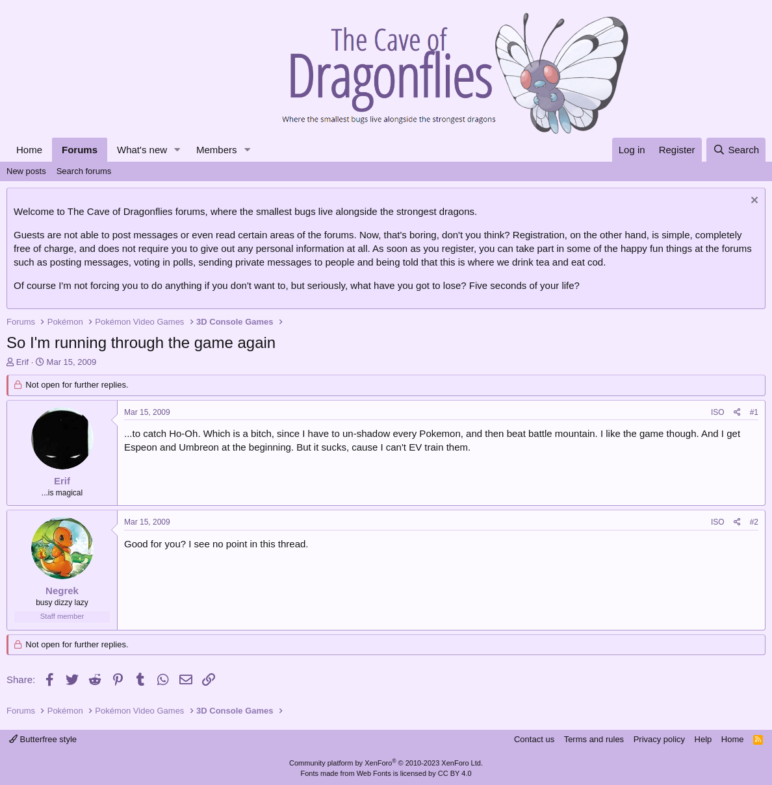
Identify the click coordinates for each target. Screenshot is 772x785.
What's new (142, 149)
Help (703, 739)
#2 (754, 522)
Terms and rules (594, 739)
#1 (754, 412)
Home (29, 149)
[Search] (736, 150)
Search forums (84, 171)
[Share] (737, 412)
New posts (26, 171)
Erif (22, 362)
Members (216, 149)
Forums (79, 149)
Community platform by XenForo (386, 763)
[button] (177, 150)
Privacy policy (659, 739)
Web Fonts (374, 773)
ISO (718, 412)
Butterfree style (43, 739)
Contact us (534, 739)
